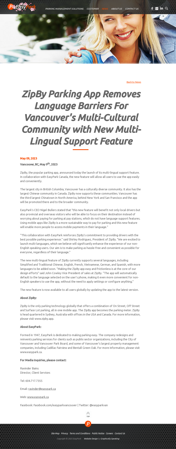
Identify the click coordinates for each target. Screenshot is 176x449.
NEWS (105, 8)
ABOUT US (116, 8)
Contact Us (120, 433)
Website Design (91, 439)
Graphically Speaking (110, 439)
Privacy (64, 433)
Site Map (55, 433)
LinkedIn (162, 9)
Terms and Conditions (79, 433)
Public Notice (98, 433)
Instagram (157, 9)
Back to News (133, 82)
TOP (88, 414)
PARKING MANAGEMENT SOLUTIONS (64, 8)
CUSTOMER (93, 8)
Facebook (152, 9)
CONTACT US (131, 8)
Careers (109, 433)
